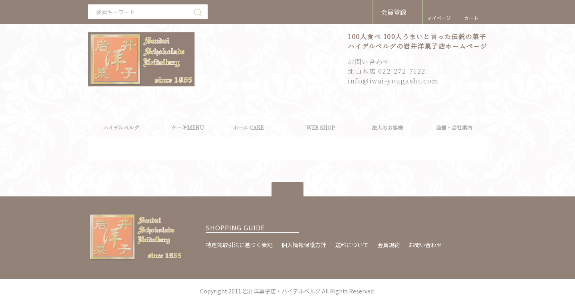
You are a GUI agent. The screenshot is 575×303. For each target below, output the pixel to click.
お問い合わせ (425, 245)
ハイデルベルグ (121, 127)
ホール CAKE (248, 127)
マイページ (439, 17)
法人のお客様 (387, 127)
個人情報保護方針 (304, 245)
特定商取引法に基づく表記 (239, 245)
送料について (352, 245)
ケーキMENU (187, 127)
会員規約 (388, 245)
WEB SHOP (320, 127)
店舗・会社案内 (454, 127)
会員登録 (393, 12)
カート (471, 17)
